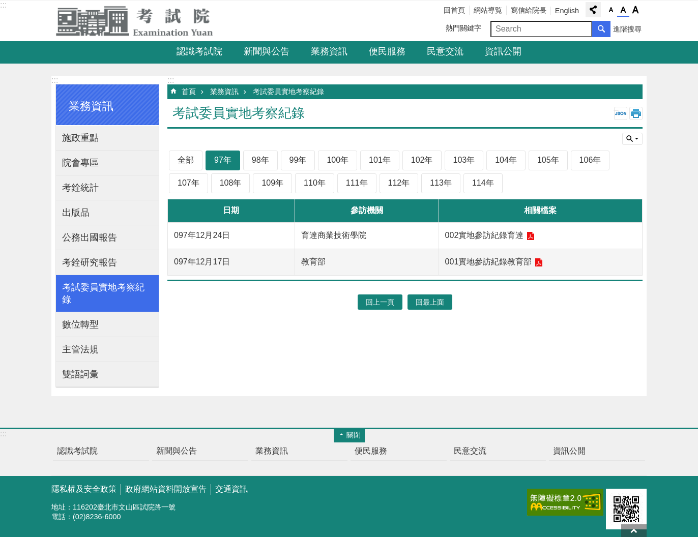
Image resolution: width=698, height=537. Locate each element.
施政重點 (80, 138)
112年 (399, 182)
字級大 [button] (635, 10)
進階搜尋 (627, 29)
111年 (357, 182)
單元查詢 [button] (632, 139)
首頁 (189, 91)
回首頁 (454, 10)
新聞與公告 (266, 51)
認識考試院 (199, 51)
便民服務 (387, 51)
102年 (422, 160)
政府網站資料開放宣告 (166, 489)
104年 (506, 160)
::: (3, 5)
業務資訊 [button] (91, 106)
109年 (272, 182)
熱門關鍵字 (463, 28)
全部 (186, 160)
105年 (548, 160)
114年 (483, 182)
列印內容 (636, 113)
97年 (222, 160)
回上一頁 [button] (380, 302)
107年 (188, 182)
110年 (315, 182)
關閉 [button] (353, 435)
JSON (620, 113)
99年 (298, 160)
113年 (441, 182)
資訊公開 (503, 51)
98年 (260, 160)
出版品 (76, 212)
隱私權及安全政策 (84, 489)
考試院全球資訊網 (140, 21)
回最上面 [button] (430, 302)
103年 (464, 160)
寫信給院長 (528, 10)
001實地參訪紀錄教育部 (488, 261)
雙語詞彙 (80, 374)
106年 (590, 160)
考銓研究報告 (89, 262)
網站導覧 (488, 10)
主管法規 (80, 349)
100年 (337, 160)
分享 (593, 9)
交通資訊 (231, 489)
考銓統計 (80, 188)
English (567, 11)
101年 (380, 160)
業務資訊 (329, 51)
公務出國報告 (89, 237)
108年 (231, 182)
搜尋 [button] (601, 29)
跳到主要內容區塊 (5, 5)
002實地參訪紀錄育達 (484, 235)
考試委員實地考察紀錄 (103, 293)
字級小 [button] (611, 10)
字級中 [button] (623, 10)
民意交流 (445, 51)
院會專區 (80, 163)
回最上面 (634, 530)
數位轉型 (80, 324)
